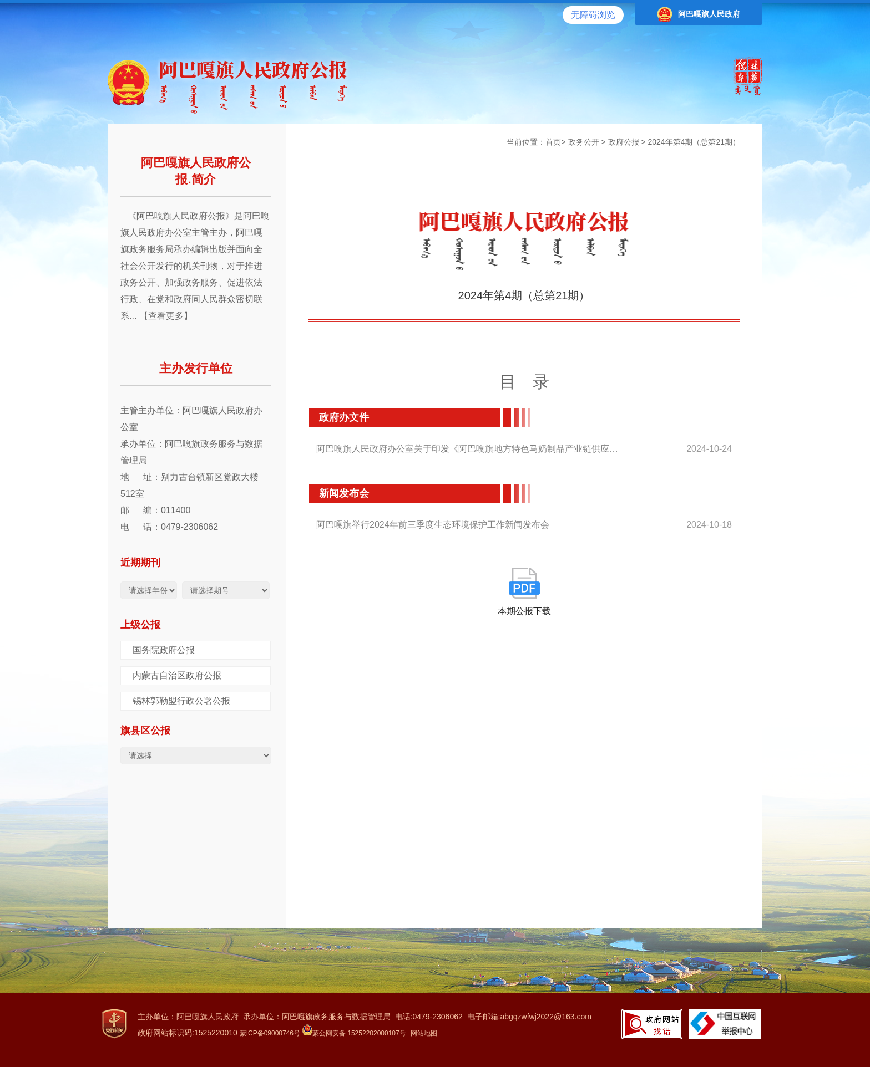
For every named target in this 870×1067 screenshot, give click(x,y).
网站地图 (424, 1033)
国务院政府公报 (164, 650)
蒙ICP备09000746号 (270, 1033)
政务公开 (583, 141)
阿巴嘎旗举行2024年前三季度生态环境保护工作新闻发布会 (432, 524)
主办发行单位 (195, 368)
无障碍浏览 (593, 14)
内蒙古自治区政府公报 (177, 675)
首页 (553, 141)
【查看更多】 (166, 315)
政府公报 (623, 141)
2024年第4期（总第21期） (694, 141)
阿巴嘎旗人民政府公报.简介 (196, 171)
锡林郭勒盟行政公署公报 (181, 701)
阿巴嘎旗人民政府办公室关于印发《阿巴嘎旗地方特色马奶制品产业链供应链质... (470, 448)
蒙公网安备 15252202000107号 (354, 1033)
